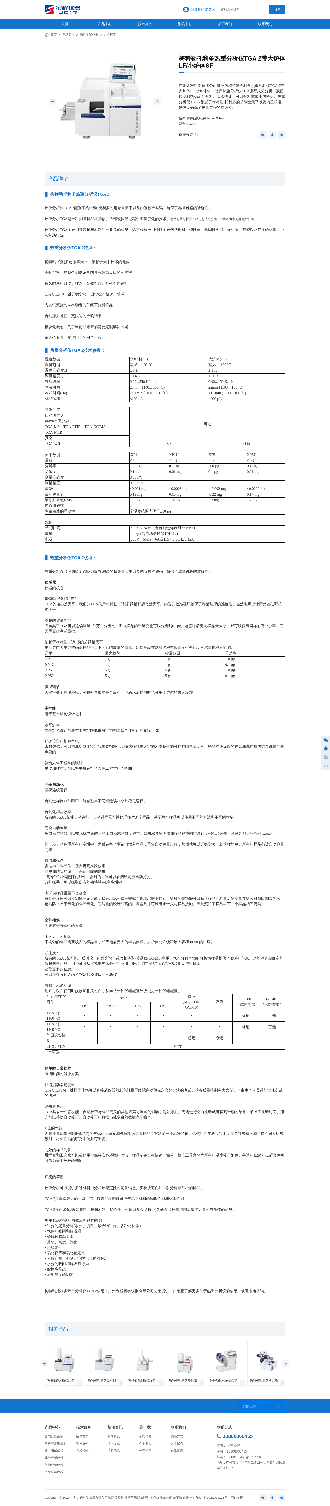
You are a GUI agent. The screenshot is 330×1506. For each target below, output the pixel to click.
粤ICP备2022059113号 (211, 1497)
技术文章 (114, 1443)
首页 (64, 24)
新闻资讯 (115, 1427)
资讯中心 (185, 24)
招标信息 (114, 1450)
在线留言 (177, 1450)
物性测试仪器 (89, 35)
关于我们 (225, 24)
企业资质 (145, 1443)
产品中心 (105, 24)
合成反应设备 (54, 1436)
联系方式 (177, 1436)
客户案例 (82, 1443)
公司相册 (145, 1450)
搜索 (277, 9)
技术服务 (145, 24)
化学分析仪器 (54, 1457)
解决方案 (82, 1436)
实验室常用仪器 (55, 1443)
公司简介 (145, 1436)
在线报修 (82, 1450)
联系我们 (265, 24)
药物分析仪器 (54, 1465)
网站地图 (237, 1497)
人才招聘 (177, 1443)
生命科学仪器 (54, 1472)
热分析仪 (110, 35)
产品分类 (68, 35)
